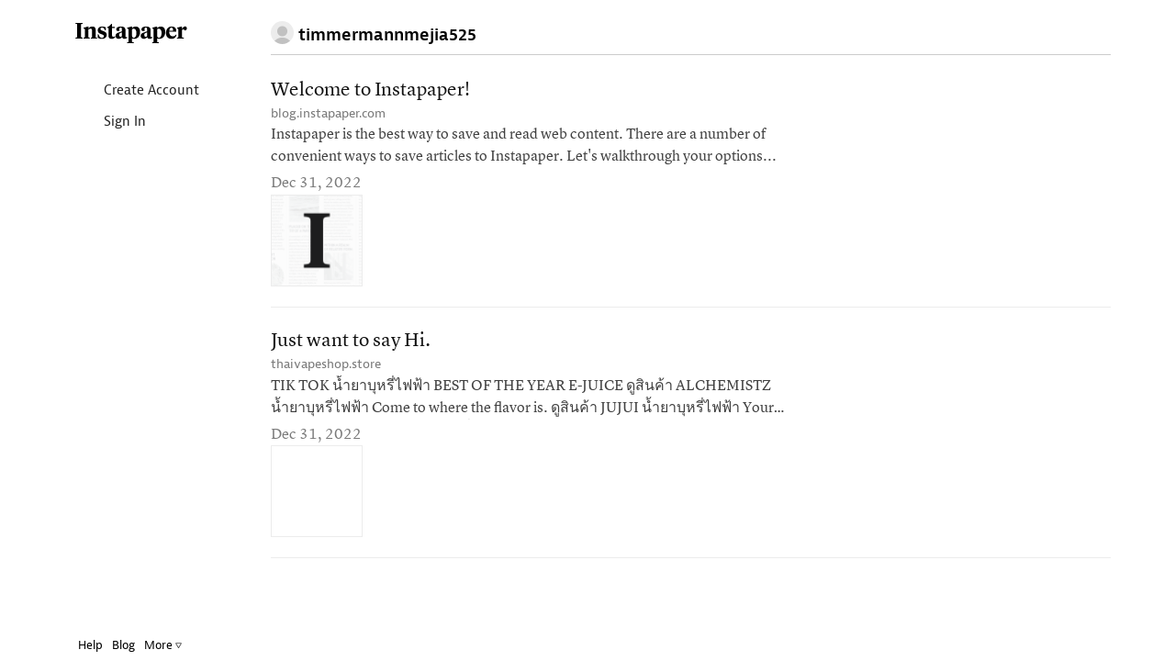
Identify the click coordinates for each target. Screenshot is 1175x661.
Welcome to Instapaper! (370, 90)
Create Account (122, 91)
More (149, 645)
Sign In (96, 122)
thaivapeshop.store (326, 364)
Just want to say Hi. (351, 341)
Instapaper (117, 33)
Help (76, 645)
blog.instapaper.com (328, 113)
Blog (109, 645)
